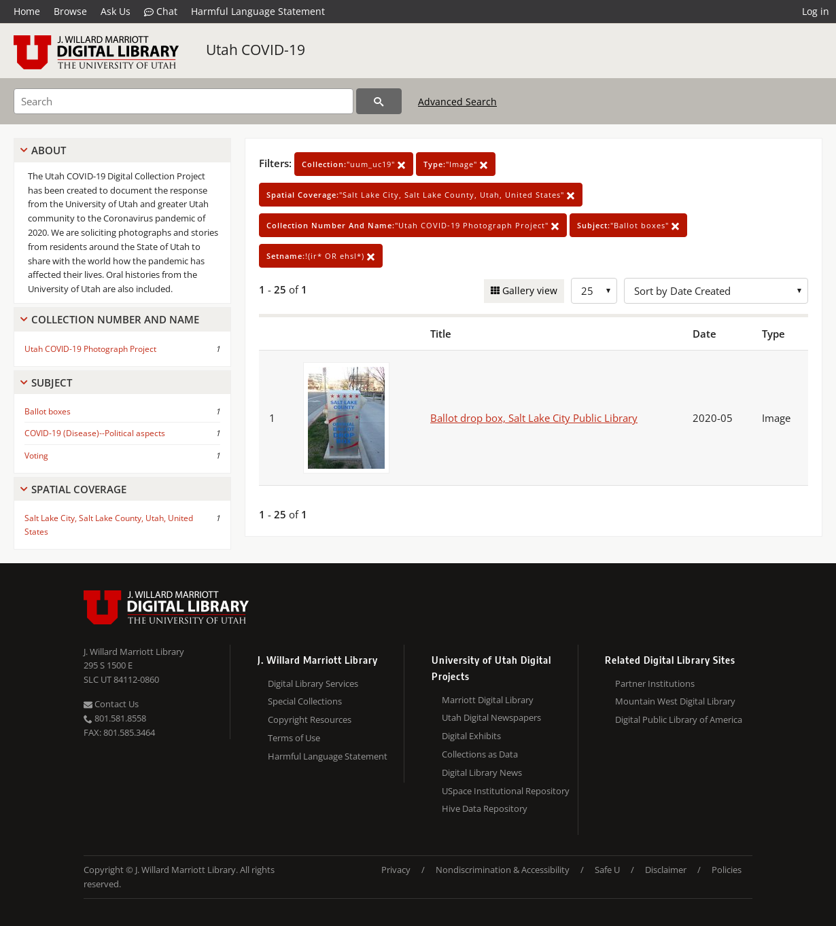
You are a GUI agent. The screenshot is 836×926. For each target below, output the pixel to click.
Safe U (607, 869)
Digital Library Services (313, 683)
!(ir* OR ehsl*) (320, 256)
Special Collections (305, 701)
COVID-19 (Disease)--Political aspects (94, 433)
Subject (51, 382)
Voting (36, 455)
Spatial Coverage (78, 489)
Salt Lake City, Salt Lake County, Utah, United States (108, 524)
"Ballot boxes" (628, 225)
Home (27, 11)
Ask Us (115, 11)
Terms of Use (294, 738)
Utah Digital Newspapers (491, 717)
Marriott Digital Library (488, 700)
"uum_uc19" (354, 164)
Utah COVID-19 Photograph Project (90, 349)
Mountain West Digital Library (675, 701)
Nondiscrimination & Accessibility (503, 869)
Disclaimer (665, 869)
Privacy (396, 869)
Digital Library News (482, 772)
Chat (160, 11)
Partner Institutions (655, 683)
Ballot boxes (47, 411)
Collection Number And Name (115, 319)
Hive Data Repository (484, 808)
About (48, 150)
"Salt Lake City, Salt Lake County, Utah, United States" (420, 195)
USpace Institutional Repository (506, 791)
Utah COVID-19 (255, 49)
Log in (815, 11)
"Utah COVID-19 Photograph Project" (412, 225)
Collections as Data (480, 754)
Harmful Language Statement (258, 11)
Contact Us (111, 704)
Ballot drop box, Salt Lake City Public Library (534, 418)
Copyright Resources (309, 719)
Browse (70, 11)
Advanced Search (457, 101)
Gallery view (528, 290)
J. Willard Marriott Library (134, 651)
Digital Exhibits (471, 736)
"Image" (455, 164)
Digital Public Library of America (678, 719)
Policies (727, 869)
